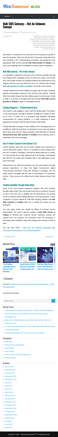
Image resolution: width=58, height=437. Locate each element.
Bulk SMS (8, 36)
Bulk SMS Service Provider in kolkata (44, 42)
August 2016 (9, 418)
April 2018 (8, 389)
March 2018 (9, 392)
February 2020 (10, 370)
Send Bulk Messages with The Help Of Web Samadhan (24, 333)
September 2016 (11, 415)
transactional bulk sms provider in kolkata (47, 48)
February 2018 (10, 395)
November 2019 (10, 379)
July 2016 (8, 421)
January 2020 (10, 373)
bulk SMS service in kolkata (42, 41)
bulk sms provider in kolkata (45, 40)
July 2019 (8, 383)
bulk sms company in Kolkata (45, 36)
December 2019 (10, 376)
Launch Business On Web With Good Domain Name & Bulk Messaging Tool (27, 266)
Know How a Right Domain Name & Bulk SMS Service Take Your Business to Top (45, 266)
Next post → (50, 237)
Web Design (9, 348)
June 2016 (8, 424)
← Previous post (9, 237)
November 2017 (10, 405)
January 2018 (10, 399)
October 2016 (10, 411)
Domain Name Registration (14, 345)
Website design (10, 358)
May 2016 (8, 428)
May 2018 (8, 386)
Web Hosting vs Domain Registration (18, 354)
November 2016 (10, 408)
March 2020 (9, 367)
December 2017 (10, 402)
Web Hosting (9, 351)
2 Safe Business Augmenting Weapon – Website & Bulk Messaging (10, 268)
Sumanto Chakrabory (12, 32)
